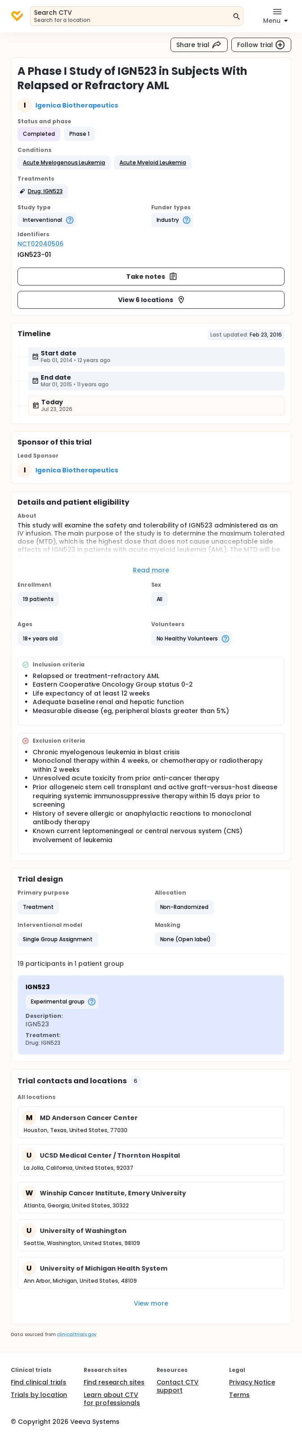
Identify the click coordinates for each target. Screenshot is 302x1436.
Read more (151, 570)
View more (151, 1303)
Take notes (152, 276)
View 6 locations (152, 299)
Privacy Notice (252, 1382)
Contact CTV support (178, 1386)
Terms (239, 1395)
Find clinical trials (38, 1382)
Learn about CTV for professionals (112, 1399)
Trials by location (39, 1395)
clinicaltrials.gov (76, 1334)
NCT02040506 (40, 244)
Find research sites (114, 1382)
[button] (64, 163)
